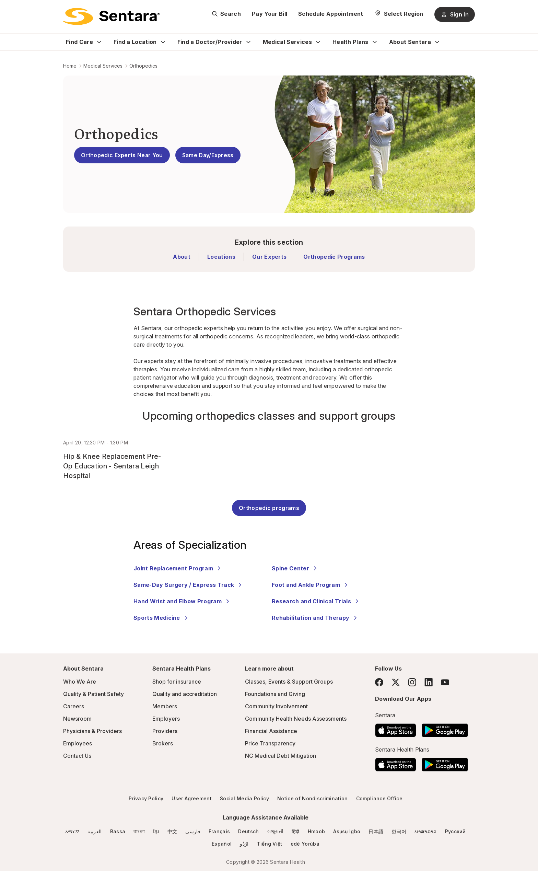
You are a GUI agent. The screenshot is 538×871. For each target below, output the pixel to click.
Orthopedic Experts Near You (122, 155)
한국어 (398, 831)
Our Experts (269, 256)
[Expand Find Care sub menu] (99, 41)
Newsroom (77, 718)
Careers (73, 706)
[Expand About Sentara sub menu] (437, 41)
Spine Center (295, 568)
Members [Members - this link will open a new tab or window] (164, 706)
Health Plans (350, 41)
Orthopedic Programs (334, 256)
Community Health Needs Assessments (296, 718)
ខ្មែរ (156, 831)
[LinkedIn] (428, 682)
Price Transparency (270, 743)
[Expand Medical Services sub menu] (318, 41)
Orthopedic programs (269, 507)
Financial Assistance (271, 731)
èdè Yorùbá (305, 844)
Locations (221, 256)
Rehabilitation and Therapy (315, 617)
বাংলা (139, 831)
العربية (94, 831)
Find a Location (135, 41)
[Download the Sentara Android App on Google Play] (445, 728)
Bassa (118, 831)
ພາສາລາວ (425, 831)
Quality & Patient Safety (93, 693)
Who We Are (79, 681)
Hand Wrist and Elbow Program (182, 601)
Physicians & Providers (92, 731)
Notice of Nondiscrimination (312, 798)
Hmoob (316, 831)
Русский (455, 831)
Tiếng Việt (269, 844)
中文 (172, 831)
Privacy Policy (146, 798)
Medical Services (287, 41)
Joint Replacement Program (178, 568)
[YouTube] (445, 682)
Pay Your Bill (269, 13)
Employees (77, 743)
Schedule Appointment (330, 13)
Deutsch (248, 831)
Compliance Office (379, 798)
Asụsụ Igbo (346, 831)
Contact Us (77, 755)
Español (222, 844)
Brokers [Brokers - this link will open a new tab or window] (162, 743)
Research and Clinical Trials (316, 601)
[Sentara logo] (111, 16)
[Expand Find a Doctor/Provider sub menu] (248, 41)
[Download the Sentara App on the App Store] (395, 728)
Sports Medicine (161, 617)
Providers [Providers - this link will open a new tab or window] (164, 731)
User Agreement (191, 798)
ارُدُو (244, 844)
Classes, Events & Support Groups (289, 681)
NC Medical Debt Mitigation (280, 755)
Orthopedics (143, 66)
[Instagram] (412, 682)
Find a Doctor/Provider (209, 41)
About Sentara (410, 41)
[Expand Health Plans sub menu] (374, 41)
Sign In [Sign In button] (455, 14)
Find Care (79, 41)
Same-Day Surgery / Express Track (188, 584)
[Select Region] (398, 14)
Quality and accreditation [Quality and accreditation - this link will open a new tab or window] (184, 693)
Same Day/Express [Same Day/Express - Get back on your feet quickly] (208, 155)
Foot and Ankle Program (311, 584)
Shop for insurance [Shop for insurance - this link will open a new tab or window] (176, 681)
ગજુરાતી (275, 831)
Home (70, 66)
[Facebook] (379, 682)
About (181, 256)
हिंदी (296, 831)
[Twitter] (395, 682)
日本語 (376, 831)
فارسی (192, 831)
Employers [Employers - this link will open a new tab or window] (166, 718)
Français (219, 831)
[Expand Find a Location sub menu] (163, 41)
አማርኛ (72, 831)
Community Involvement (276, 706)
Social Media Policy (244, 798)
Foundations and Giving (275, 693)
